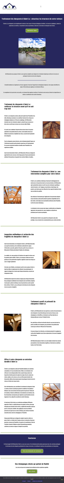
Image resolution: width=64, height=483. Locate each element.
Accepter (24, 481)
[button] (40, 7)
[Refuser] (62, 479)
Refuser (29, 481)
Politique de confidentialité (37, 481)
